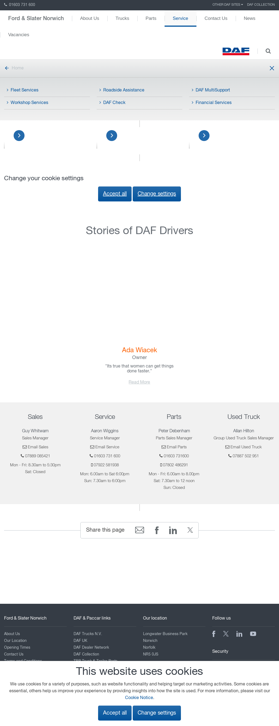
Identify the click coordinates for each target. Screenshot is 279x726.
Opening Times (17, 648)
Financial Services (212, 102)
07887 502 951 (246, 456)
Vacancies (18, 34)
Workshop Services (27, 102)
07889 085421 (37, 456)
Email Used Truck (246, 447)
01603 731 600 (19, 5)
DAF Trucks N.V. (88, 634)
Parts (150, 18)
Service (180, 18)
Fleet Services (22, 90)
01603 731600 (176, 456)
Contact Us (216, 18)
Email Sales (38, 447)
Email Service (107, 447)
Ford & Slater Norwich (36, 18)
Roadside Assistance (121, 90)
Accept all (115, 194)
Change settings (157, 194)
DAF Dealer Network (91, 648)
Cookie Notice (139, 698)
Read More (139, 382)
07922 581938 (106, 465)
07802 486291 (175, 465)
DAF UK (80, 641)
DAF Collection (261, 5)
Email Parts (177, 447)
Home (14, 68)
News (250, 18)
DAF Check (112, 102)
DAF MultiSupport (211, 90)
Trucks (122, 18)
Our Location (15, 641)
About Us (89, 18)
